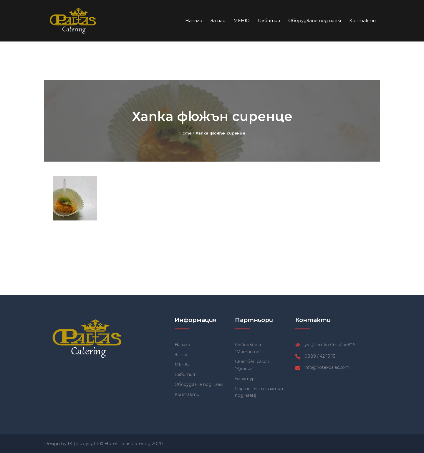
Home (185, 133)
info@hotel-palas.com (326, 367)
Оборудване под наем (314, 20)
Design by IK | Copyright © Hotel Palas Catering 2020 (103, 443)
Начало (193, 20)
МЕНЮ (241, 20)
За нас (218, 20)
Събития (269, 20)
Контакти (362, 20)
